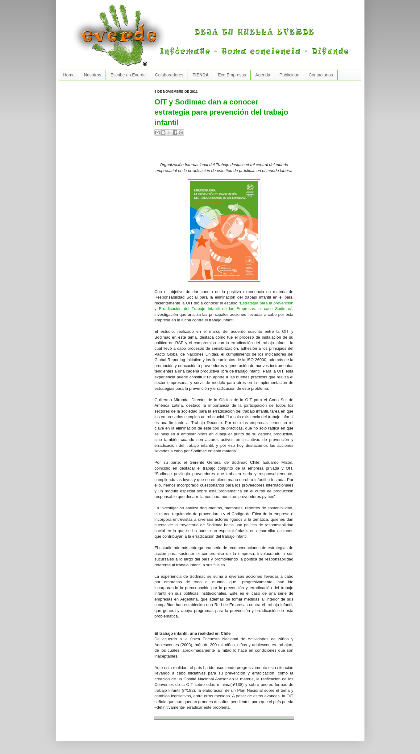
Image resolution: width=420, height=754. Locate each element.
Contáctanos (321, 74)
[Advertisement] (227, 151)
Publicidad (290, 74)
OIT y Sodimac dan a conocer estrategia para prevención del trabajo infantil (222, 112)
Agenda (262, 74)
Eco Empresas (232, 74)
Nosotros (92, 74)
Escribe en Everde (128, 74)
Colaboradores (169, 74)
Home (69, 74)
